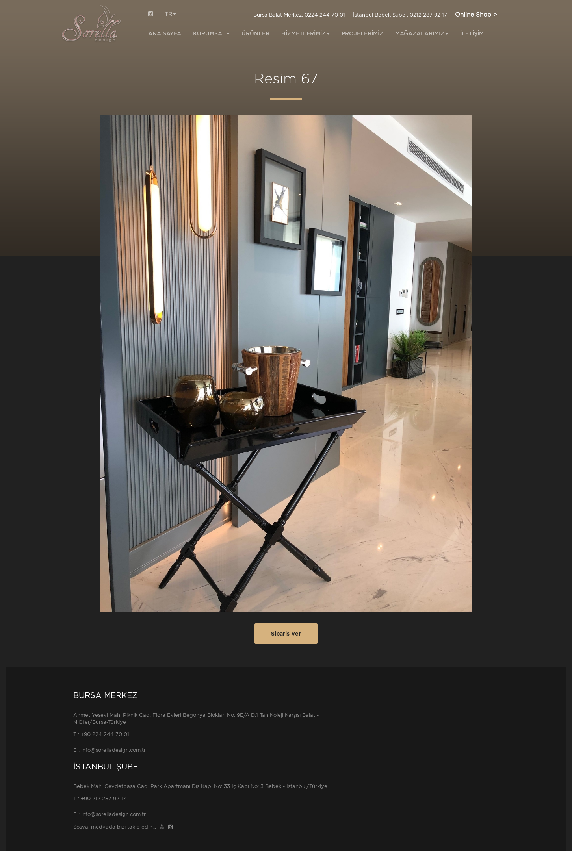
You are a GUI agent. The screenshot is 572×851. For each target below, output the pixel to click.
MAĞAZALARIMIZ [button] (421, 33)
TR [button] (170, 14)
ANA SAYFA (164, 33)
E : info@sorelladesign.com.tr (109, 750)
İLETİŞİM (472, 33)
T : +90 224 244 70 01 (101, 734)
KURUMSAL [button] (211, 33)
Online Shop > (476, 14)
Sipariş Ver (286, 633)
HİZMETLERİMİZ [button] (305, 33)
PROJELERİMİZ (362, 33)
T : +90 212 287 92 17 (99, 798)
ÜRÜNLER (255, 33)
